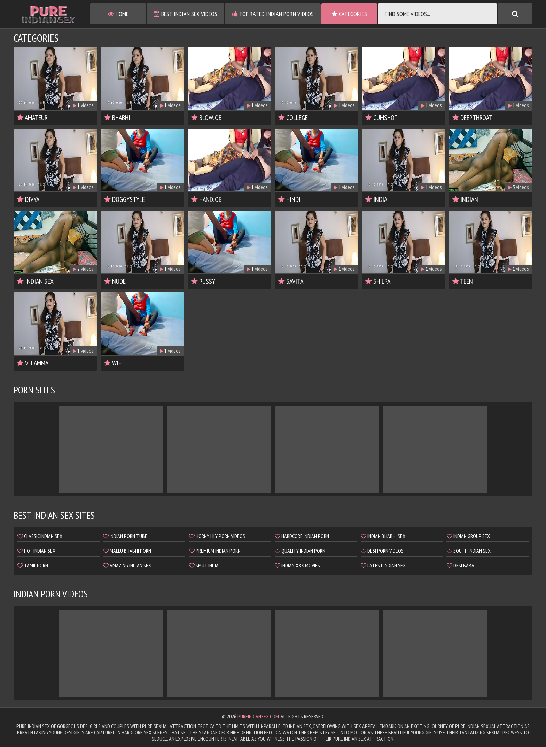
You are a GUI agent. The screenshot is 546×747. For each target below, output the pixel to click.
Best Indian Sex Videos (185, 14)
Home (118, 14)
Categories (349, 14)
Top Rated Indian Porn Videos (273, 14)
